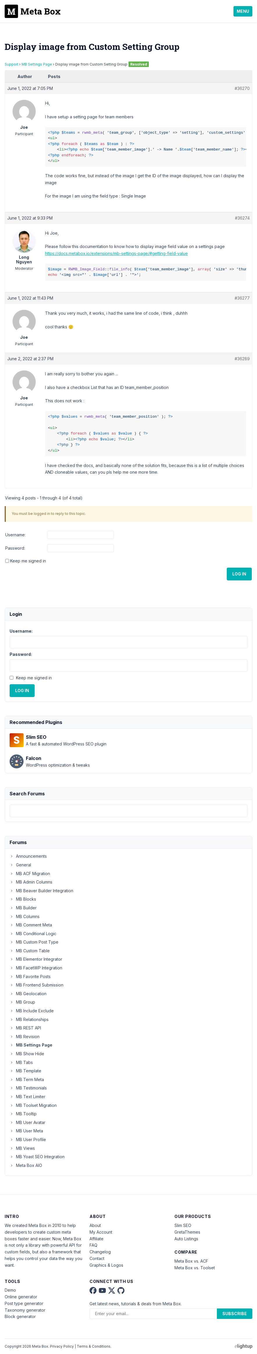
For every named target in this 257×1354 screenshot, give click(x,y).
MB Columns (25, 916)
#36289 (242, 358)
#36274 (242, 218)
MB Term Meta (27, 1079)
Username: (15, 534)
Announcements (28, 856)
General (20, 864)
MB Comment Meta (31, 924)
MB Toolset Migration (33, 1105)
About (95, 1225)
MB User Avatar (27, 1122)
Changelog (100, 1251)
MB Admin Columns (31, 881)
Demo (10, 1290)
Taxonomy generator (25, 1310)
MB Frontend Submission (36, 984)
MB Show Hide (27, 1053)
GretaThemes (187, 1232)
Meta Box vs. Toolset (194, 1267)
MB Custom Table (30, 950)
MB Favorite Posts (30, 976)
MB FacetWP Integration (36, 967)
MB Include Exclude (32, 1010)
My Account (101, 1232)
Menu (243, 11)
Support (11, 64)
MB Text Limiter (27, 1096)
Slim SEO (182, 1225)
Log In (239, 573)
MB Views (22, 1148)
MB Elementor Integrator (36, 959)
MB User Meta (26, 1130)
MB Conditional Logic (33, 933)
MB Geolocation (28, 993)
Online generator (21, 1296)
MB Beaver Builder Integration (41, 890)
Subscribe (234, 1313)
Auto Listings (186, 1238)
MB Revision (25, 1036)
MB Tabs (21, 1062)
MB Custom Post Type (34, 942)
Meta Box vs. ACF (191, 1261)
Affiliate (96, 1238)
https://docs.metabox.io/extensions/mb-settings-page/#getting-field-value (116, 253)
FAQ (93, 1245)
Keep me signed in (28, 560)
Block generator (20, 1316)
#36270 (242, 88)
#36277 (242, 298)
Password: (15, 548)
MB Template (25, 1070)
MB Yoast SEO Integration (37, 1156)
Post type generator (24, 1303)
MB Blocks (23, 899)
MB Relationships (29, 1019)
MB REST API (25, 1027)
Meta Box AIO (26, 1165)
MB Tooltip (23, 1113)
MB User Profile (28, 1139)
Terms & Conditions (93, 1346)
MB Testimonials (28, 1087)
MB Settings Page (37, 64)
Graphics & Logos (106, 1265)
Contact (97, 1258)
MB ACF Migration (30, 873)
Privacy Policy (62, 1346)
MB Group (22, 1002)
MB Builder (23, 907)
